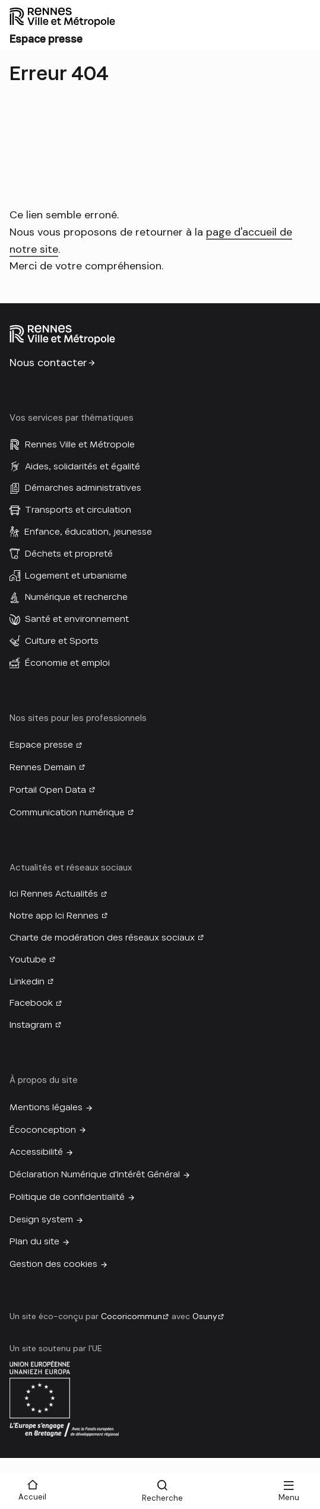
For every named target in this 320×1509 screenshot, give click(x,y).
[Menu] (289, 1491)
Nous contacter (48, 362)
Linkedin (27, 981)
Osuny (204, 1316)
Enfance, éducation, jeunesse (88, 531)
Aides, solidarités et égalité (82, 466)
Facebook (31, 1002)
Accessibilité (36, 1151)
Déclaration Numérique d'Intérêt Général (94, 1174)
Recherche (162, 1498)
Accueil (32, 1497)
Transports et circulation (78, 509)
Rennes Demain (42, 767)
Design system (41, 1219)
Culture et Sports (62, 641)
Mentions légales (46, 1107)
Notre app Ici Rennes (54, 915)
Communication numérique (67, 812)
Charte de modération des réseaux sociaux (102, 937)
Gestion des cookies (53, 1264)
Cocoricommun (131, 1316)
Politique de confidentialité (67, 1197)
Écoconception (42, 1129)
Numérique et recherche (76, 597)
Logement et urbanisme (76, 575)
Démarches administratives (83, 487)
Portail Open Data (47, 789)
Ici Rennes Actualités (53, 893)
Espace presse (41, 744)
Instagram (30, 1024)
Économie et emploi (67, 662)
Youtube (27, 959)
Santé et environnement (77, 619)
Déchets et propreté (69, 553)
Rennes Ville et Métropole (80, 444)
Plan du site (34, 1241)
